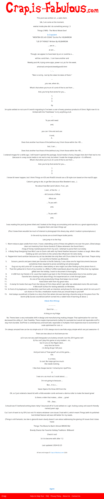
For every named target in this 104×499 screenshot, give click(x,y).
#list (51, 301)
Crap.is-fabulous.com (57, 452)
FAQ (47, 496)
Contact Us (76, 496)
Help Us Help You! (37, 496)
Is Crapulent (52, 35)
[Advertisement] (52, 473)
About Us (66, 496)
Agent (52, 489)
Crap (4, 496)
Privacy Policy (56, 496)
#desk (47, 301)
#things (57, 301)
